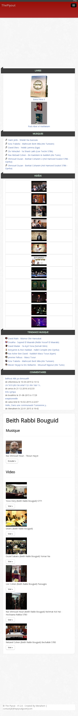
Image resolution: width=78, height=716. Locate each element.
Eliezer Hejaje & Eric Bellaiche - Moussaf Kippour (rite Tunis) (34, 365)
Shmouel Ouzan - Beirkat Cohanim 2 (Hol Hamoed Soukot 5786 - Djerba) (37, 160)
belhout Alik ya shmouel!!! (17, 378)
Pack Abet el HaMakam (39, 115)
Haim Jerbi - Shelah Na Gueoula (21, 140)
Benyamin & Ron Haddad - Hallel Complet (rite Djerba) (32, 349)
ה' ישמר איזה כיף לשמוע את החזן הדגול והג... (23, 385)
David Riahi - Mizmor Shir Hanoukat (23, 338)
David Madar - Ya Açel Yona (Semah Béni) (26, 346)
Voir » (10, 506)
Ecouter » (12, 461)
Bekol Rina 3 (39, 88)
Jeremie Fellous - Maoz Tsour (20, 357)
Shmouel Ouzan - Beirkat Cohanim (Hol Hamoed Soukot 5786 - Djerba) (36, 167)
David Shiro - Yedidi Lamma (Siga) (22, 147)
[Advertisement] (40, 41)
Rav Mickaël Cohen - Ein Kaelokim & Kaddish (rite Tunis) (33, 155)
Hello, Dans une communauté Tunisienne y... (26, 405)
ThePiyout (8, 5)
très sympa (10, 391)
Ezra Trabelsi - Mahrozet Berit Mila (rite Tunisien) (29, 143)
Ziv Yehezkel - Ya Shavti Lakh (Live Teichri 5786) (29, 151)
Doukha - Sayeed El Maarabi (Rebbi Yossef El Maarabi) (32, 342)
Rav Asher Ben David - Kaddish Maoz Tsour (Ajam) (30, 353)
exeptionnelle (11, 398)
